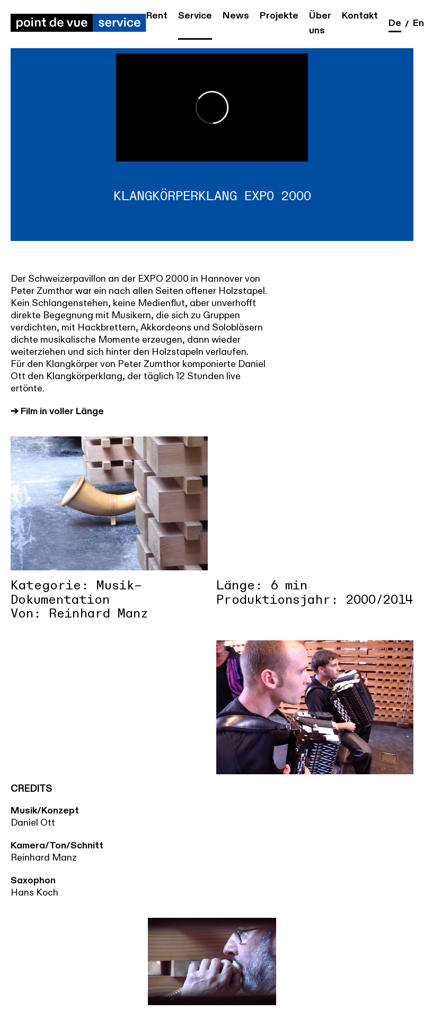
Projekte (279, 16)
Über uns (320, 23)
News (236, 16)
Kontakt (360, 16)
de (394, 23)
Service (195, 16)
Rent (156, 16)
